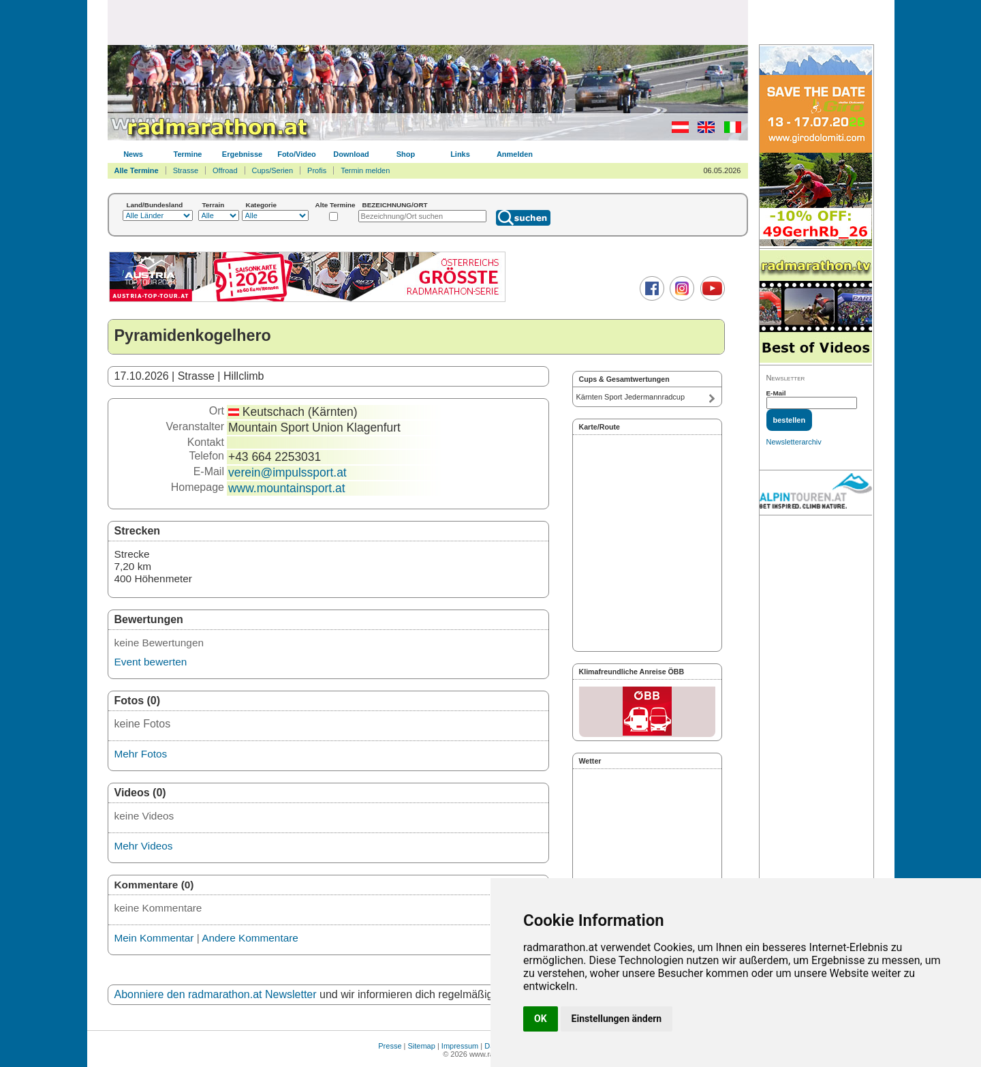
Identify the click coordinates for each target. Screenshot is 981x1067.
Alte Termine (335, 205)
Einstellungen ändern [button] (617, 1018)
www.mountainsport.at (286, 488)
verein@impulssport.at (287, 472)
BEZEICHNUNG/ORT (395, 205)
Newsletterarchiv (794, 442)
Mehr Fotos (141, 754)
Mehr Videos (143, 846)
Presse (389, 1046)
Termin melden (365, 170)
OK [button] (540, 1018)
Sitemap (421, 1046)
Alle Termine (136, 170)
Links (460, 154)
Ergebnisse (242, 154)
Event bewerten (150, 661)
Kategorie (261, 205)
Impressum (459, 1046)
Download (351, 154)
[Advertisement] (427, 21)
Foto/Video (296, 154)
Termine (188, 154)
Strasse (185, 170)
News (133, 154)
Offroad (225, 170)
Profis (316, 170)
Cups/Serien (273, 170)
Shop (406, 154)
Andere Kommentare (250, 938)
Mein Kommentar (154, 938)
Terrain (213, 205)
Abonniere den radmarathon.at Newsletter (215, 994)
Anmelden (515, 154)
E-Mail (776, 393)
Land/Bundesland (155, 205)
